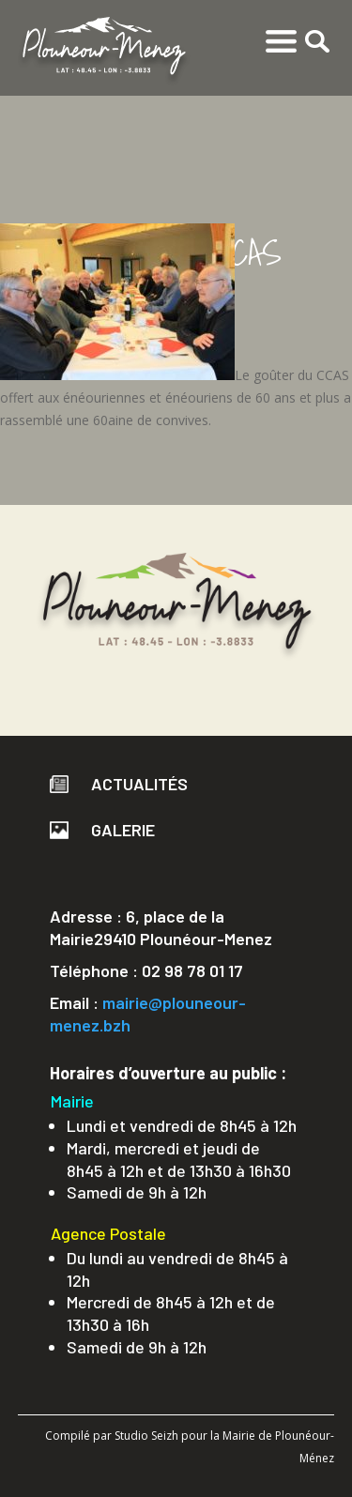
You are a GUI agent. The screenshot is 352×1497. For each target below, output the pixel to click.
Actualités (119, 783)
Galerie (102, 829)
